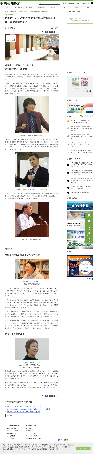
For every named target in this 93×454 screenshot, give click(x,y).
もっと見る (9, 415)
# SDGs (76, 7)
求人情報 (28, 428)
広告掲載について (31, 425)
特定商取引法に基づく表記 (33, 438)
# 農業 (87, 7)
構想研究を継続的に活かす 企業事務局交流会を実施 (23, 412)
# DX (64, 7)
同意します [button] (83, 448)
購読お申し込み (11, 428)
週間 (86, 116)
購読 (66, 440)
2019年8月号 (54, 28)
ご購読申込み (84, 3)
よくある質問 (11, 436)
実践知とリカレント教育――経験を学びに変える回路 (24, 406)
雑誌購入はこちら (12, 433)
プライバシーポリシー (32, 433)
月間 (91, 116)
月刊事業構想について (13, 425)
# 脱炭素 (52, 7)
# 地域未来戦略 (41, 7)
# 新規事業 (29, 7)
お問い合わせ (11, 438)
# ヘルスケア (6, 7)
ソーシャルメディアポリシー (34, 436)
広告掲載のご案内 (73, 3)
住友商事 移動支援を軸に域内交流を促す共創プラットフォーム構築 (28, 409)
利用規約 (28, 430)
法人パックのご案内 (12, 430)
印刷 (52, 32)
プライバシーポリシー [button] (10, 451)
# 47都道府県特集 (17, 7)
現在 (81, 116)
